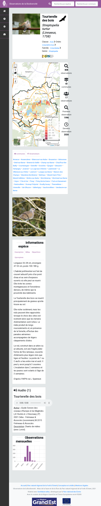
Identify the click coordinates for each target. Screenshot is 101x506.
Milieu (30, 259)
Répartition (20, 265)
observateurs (36, 154)
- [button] (15, 76)
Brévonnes (18, 163)
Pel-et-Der (45, 184)
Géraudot (35, 169)
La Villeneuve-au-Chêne (54, 172)
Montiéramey (53, 181)
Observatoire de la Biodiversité (23, 4)
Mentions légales (81, 485)
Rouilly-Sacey (28, 191)
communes (20, 154)
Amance (16, 160)
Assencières (28, 160)
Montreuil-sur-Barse (22, 184)
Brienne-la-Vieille (48, 163)
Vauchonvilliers (40, 194)
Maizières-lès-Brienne (23, 178)
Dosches (17, 169)
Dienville (61, 166)
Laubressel (37, 172)
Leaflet (52, 145)
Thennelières (42, 191)
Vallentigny (27, 194)
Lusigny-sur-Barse (31, 175)
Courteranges (50, 166)
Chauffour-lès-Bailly (33, 166)
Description (20, 259)
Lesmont (17, 175)
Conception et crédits (66, 485)
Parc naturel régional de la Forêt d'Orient (42, 485)
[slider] (44, 140)
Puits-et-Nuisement (35, 188)
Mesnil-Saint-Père (53, 178)
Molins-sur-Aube (37, 181)
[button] (15, 73)
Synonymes (32, 265)
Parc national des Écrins (72, 492)
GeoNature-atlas (44, 492)
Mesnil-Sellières (20, 181)
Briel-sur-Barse (31, 163)
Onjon (35, 184)
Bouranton (59, 160)
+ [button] (15, 70)
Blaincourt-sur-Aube (44, 160)
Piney (53, 184)
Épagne (26, 169)
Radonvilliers (51, 188)
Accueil (23, 485)
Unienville (54, 191)
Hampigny (45, 169)
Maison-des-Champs (50, 175)
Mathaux (39, 178)
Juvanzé (56, 169)
